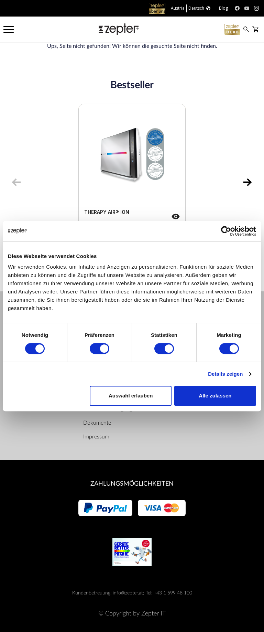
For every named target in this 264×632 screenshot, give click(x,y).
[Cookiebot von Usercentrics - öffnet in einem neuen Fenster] (226, 231)
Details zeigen (225, 374)
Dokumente (97, 423)
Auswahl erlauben (131, 395)
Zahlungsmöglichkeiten (132, 484)
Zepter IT (153, 614)
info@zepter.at (128, 592)
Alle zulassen (215, 395)
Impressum (96, 436)
